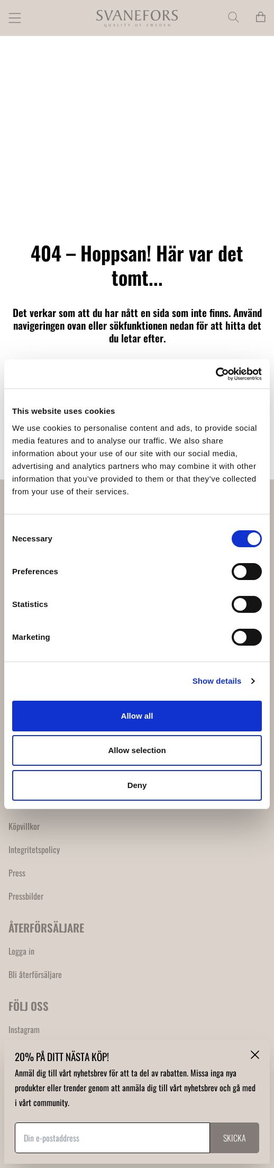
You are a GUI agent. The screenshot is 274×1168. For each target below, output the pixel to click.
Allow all (137, 715)
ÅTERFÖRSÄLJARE (46, 927)
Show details (217, 680)
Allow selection (137, 750)
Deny (137, 785)
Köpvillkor (24, 826)
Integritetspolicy (34, 849)
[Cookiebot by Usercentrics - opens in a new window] (215, 374)
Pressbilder (25, 896)
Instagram (24, 1029)
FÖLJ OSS (28, 1006)
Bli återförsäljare (35, 974)
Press (16, 872)
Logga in (21, 951)
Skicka (234, 1137)
